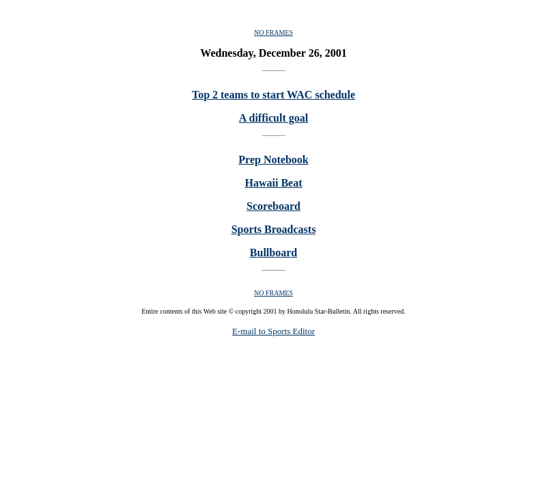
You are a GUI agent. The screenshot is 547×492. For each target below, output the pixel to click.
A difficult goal (273, 118)
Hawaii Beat (274, 183)
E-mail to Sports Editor (273, 331)
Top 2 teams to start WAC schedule (273, 94)
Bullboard (273, 252)
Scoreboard (273, 206)
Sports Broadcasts (274, 229)
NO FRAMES (273, 32)
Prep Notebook (273, 159)
